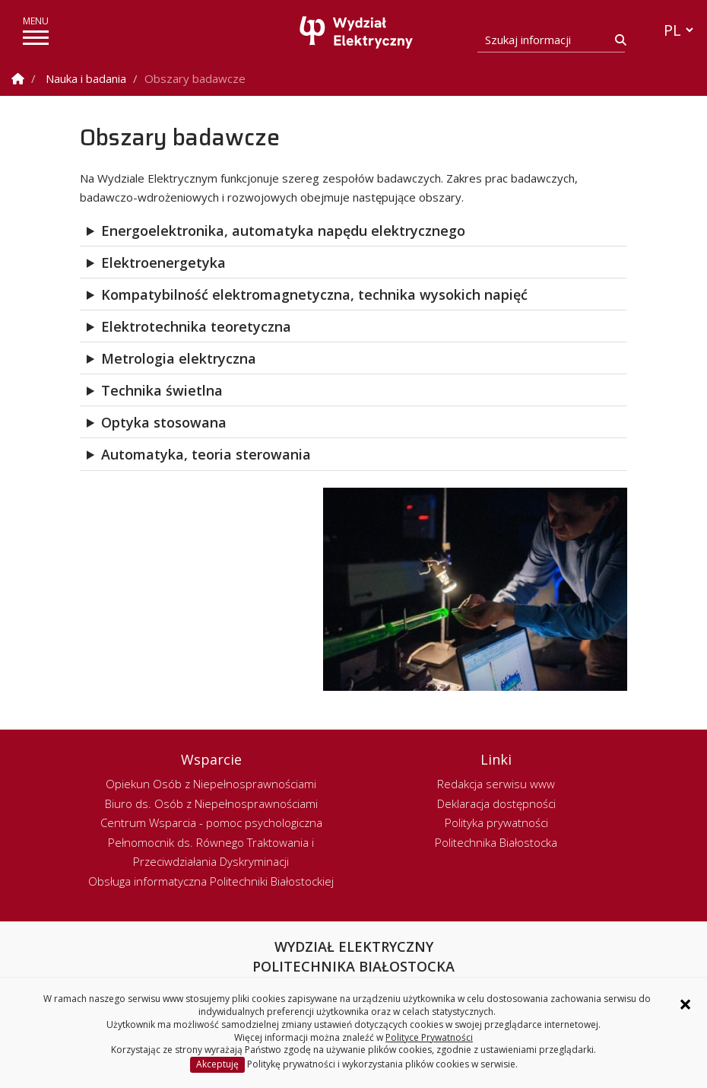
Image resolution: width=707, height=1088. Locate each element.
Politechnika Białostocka (496, 842)
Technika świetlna (162, 390)
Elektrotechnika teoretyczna (196, 326)
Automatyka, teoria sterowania (206, 454)
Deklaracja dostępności (496, 803)
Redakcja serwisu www (496, 783)
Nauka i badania (86, 78)
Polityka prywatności (496, 822)
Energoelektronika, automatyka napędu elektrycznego (283, 230)
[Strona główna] (357, 32)
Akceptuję (217, 1064)
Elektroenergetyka (163, 262)
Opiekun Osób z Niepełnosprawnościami (211, 783)
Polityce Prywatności (429, 1037)
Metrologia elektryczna (178, 358)
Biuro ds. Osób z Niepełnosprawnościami (211, 803)
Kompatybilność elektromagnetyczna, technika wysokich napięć (314, 294)
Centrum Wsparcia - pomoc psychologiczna (211, 822)
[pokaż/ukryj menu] (36, 38)
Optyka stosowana (164, 422)
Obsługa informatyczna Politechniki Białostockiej (211, 881)
